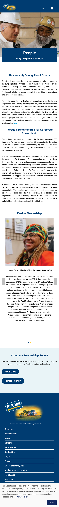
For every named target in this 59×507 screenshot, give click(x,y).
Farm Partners (11, 447)
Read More (10, 371)
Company (9, 429)
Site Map (9, 479)
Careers (8, 443)
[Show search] (43, 8)
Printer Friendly (13, 380)
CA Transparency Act (14, 466)
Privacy (8, 461)
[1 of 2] (28, 342)
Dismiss (51, 503)
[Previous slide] (3, 281)
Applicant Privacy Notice (16, 470)
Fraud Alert (10, 475)
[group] (29, 281)
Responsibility (11, 434)
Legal (7, 456)
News (7, 438)
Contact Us (10, 452)
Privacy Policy (22, 497)
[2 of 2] (30, 342)
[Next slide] (55, 281)
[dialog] (29, 495)
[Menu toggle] (52, 8)
